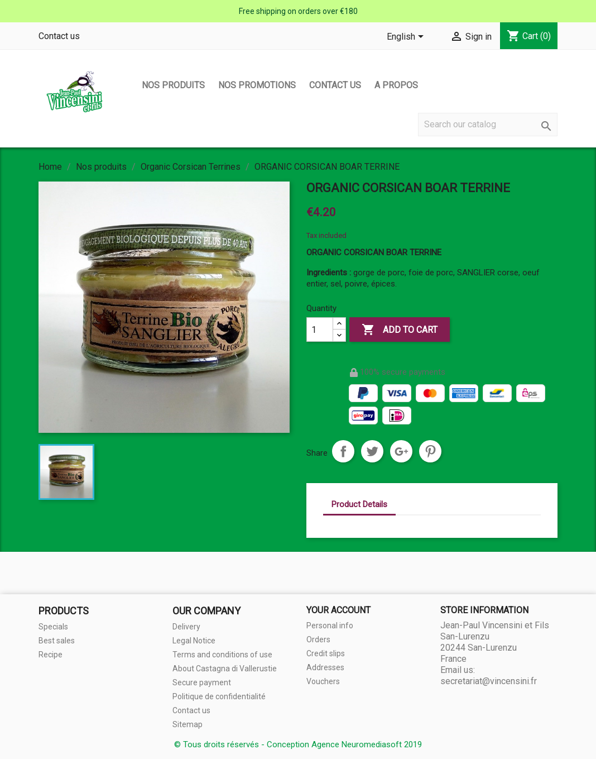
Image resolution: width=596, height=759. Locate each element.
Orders (318, 639)
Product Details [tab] (359, 504)
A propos (396, 85)
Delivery (186, 626)
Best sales (57, 640)
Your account (338, 610)
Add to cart (400, 330)
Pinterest (430, 451)
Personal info (329, 625)
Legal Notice (193, 640)
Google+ (401, 451)
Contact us (59, 36)
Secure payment (201, 682)
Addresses (325, 667)
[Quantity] (319, 329)
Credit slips (325, 653)
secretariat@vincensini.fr (488, 681)
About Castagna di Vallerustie (224, 668)
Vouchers (323, 681)
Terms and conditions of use (222, 654)
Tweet (372, 451)
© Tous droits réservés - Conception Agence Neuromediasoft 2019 (298, 744)
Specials (53, 626)
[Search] (487, 124)
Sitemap (187, 724)
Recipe (51, 654)
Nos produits (173, 85)
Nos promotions (257, 85)
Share (343, 451)
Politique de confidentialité (219, 696)
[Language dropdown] (407, 37)
